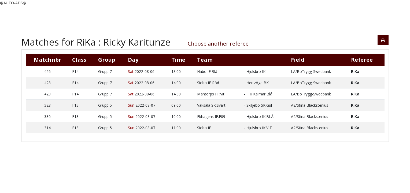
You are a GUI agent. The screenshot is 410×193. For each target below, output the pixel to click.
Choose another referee (218, 43)
